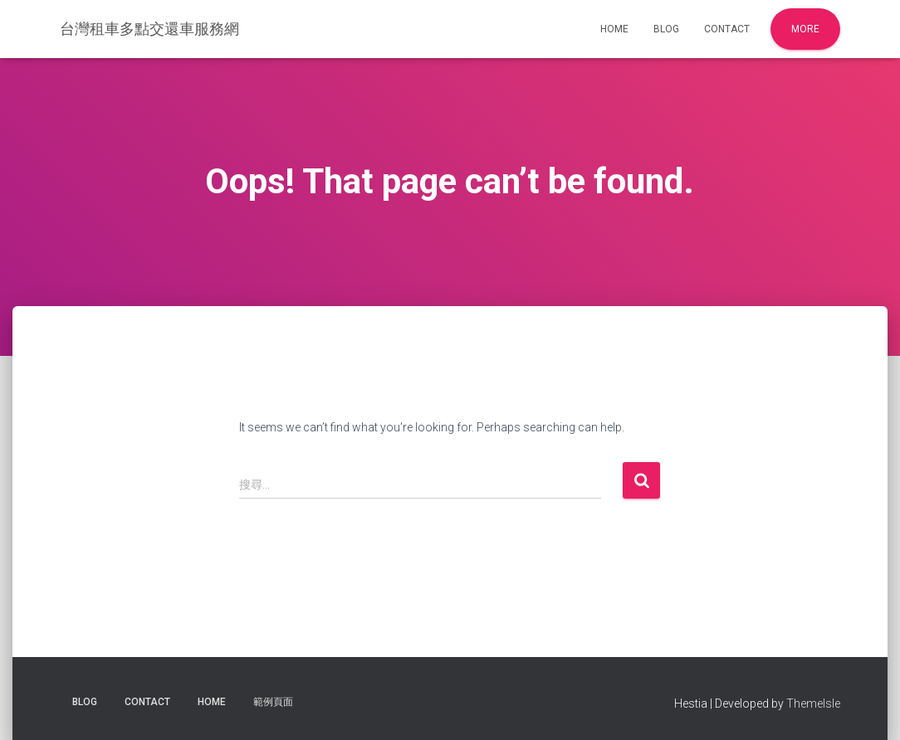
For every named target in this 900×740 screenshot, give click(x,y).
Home (614, 29)
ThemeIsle (813, 703)
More (805, 29)
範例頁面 (273, 702)
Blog (666, 29)
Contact (727, 29)
